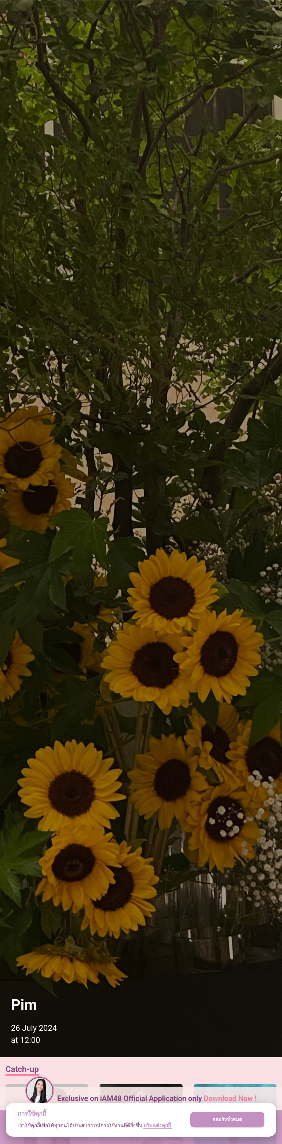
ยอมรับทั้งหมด (227, 1119)
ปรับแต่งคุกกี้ (157, 1125)
